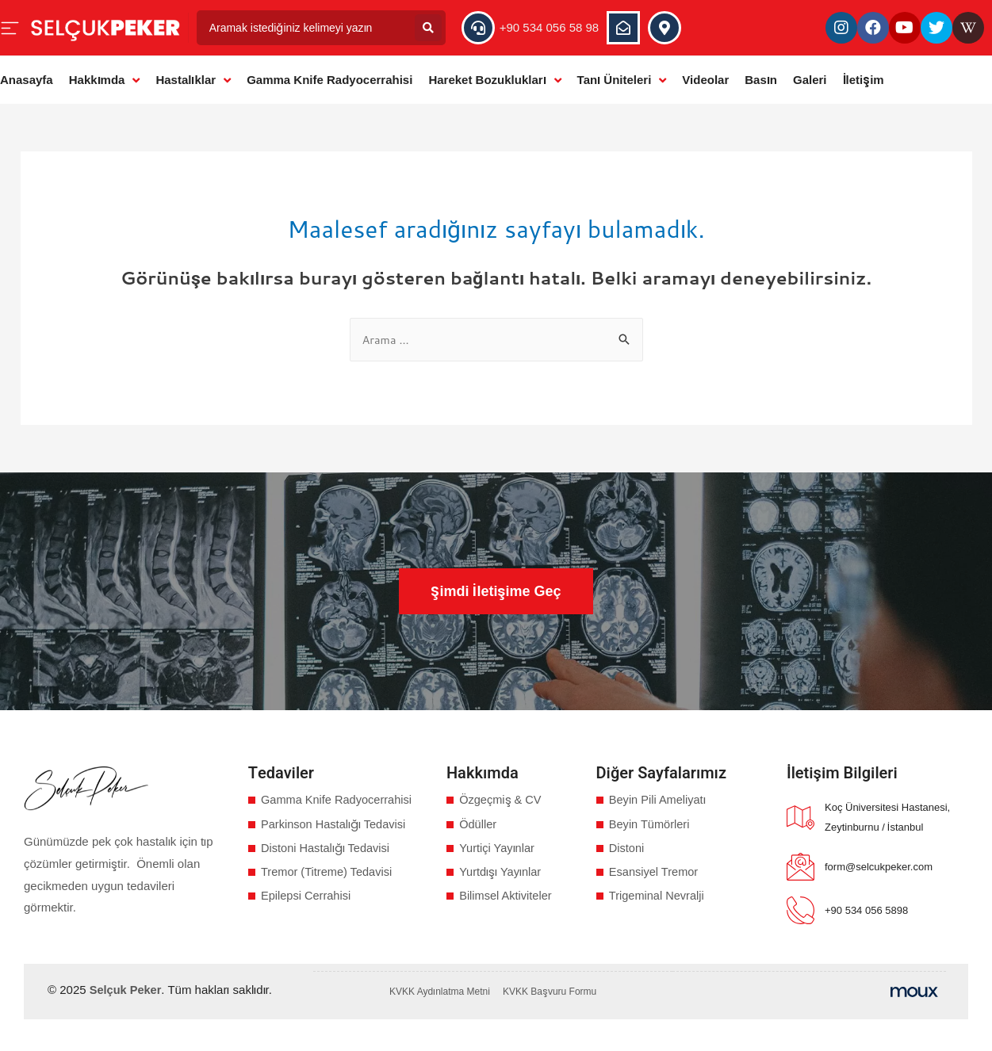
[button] (495, 591)
